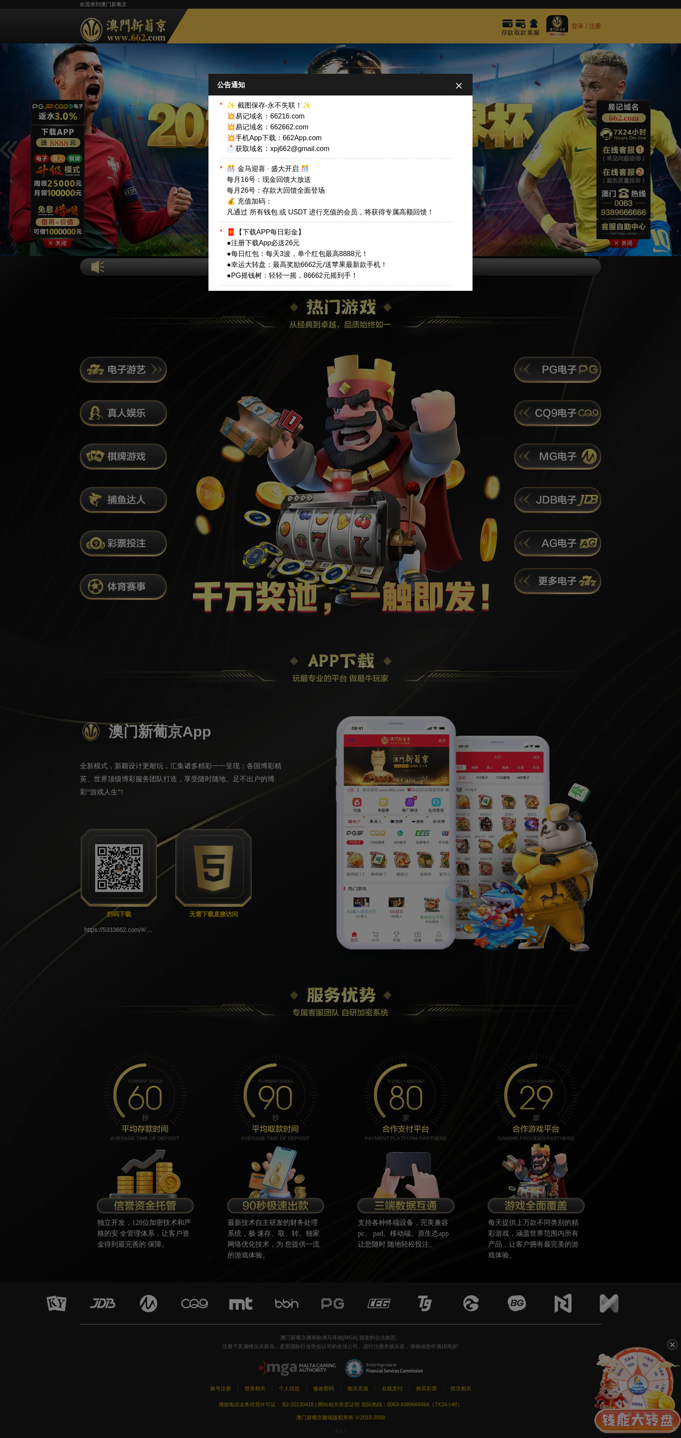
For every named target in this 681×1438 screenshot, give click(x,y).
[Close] (459, 85)
